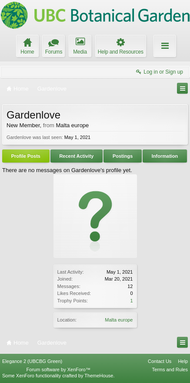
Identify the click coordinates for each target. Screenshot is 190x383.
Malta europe (119, 319)
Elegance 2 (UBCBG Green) (32, 361)
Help (183, 361)
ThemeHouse (98, 375)
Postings (123, 156)
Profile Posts (25, 156)
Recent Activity (76, 156)
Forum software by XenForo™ (58, 369)
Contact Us (159, 361)
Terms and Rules (170, 369)
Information (165, 156)
